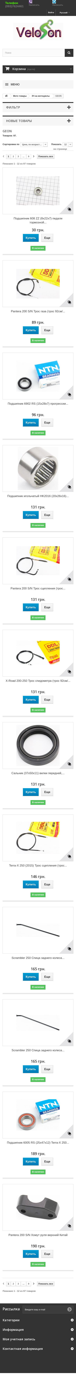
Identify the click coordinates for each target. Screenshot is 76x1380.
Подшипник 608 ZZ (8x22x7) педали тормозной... (38, 220)
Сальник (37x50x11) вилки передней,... (38, 773)
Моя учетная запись (19, 1339)
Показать (56, 144)
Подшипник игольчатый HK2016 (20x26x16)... (38, 496)
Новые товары (19, 121)
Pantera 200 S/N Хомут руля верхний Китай (38, 1235)
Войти (51, 12)
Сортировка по (11, 144)
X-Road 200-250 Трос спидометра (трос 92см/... (38, 680)
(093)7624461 (14, 6)
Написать (34, 5)
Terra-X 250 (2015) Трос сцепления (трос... (38, 865)
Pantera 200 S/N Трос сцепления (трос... (38, 588)
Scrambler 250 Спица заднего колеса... (38, 958)
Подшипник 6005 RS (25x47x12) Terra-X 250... (38, 1142)
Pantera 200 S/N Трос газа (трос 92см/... (38, 311)
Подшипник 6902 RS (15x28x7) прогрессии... (38, 403)
